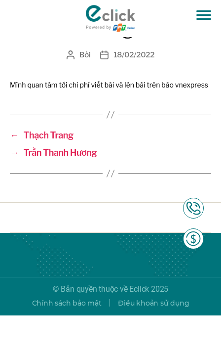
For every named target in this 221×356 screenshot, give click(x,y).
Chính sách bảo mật (67, 303)
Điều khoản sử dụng (153, 303)
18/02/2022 (133, 54)
